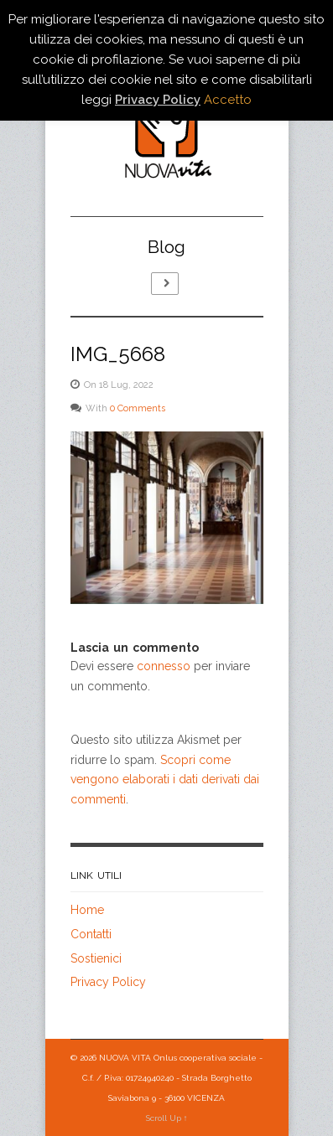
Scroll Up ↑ (167, 1118)
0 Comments (137, 408)
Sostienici (96, 958)
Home (87, 910)
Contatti (91, 934)
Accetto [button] (228, 99)
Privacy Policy (108, 982)
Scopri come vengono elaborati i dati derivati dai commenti (164, 780)
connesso (163, 666)
